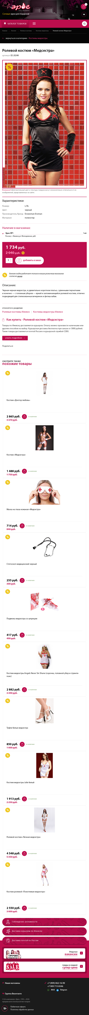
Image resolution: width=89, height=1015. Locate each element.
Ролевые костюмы (26, 31)
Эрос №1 (9, 233)
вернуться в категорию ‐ (24, 38)
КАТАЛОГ (15, 23)
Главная (4, 31)
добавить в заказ (29, 260)
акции (19, 276)
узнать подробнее (15, 338)
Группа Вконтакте (12, 994)
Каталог (13, 31)
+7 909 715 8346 (55, 987)
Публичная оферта (18, 1007)
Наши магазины (11, 983)
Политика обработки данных (22, 1010)
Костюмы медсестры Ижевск (48, 312)
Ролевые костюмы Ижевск (16, 312)
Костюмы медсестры (42, 31)
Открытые (43, 953)
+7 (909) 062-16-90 (55, 983)
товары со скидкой (43, 966)
